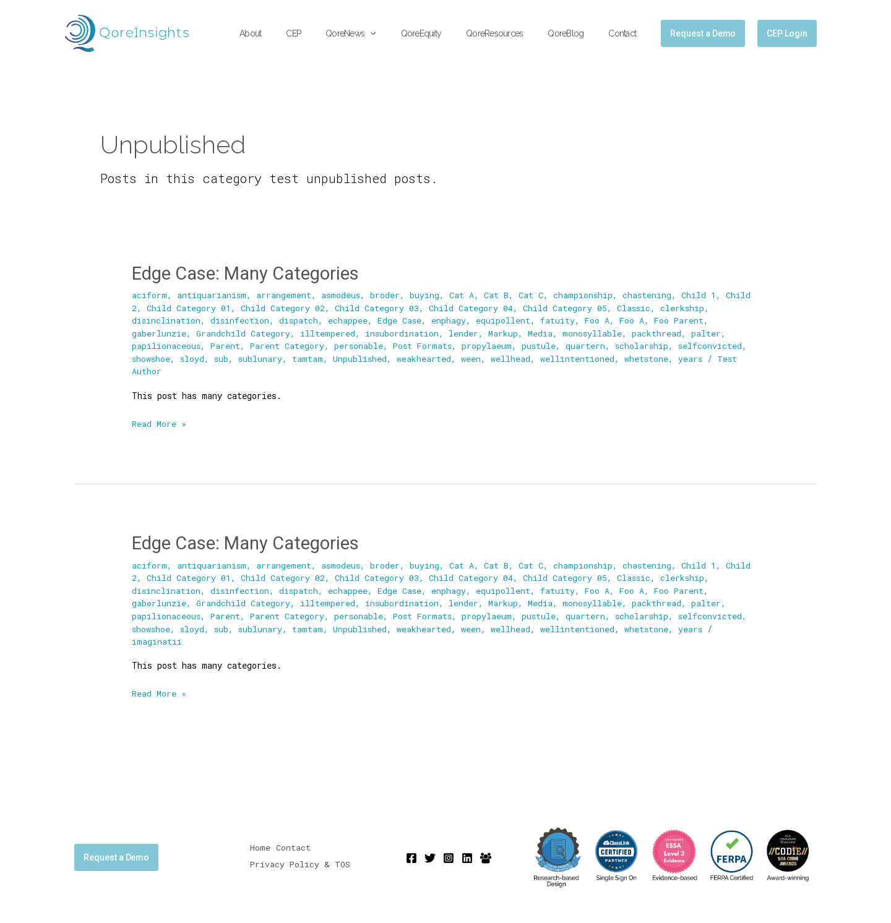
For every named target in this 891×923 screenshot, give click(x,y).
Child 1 (701, 295)
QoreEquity (447, 33)
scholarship (648, 345)
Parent (226, 345)
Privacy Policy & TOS (301, 861)
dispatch (300, 319)
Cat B (498, 295)
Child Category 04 (471, 307)
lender (465, 332)
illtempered (328, 332)
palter (708, 332)
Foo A (600, 319)
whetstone (650, 357)
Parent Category (288, 345)
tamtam (310, 357)
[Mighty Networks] (485, 855)
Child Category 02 (283, 307)
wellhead (514, 357)
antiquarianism (212, 295)
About (298, 33)
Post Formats (426, 345)
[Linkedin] (467, 855)
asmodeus (342, 295)
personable (360, 345)
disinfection (240, 319)
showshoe (151, 357)
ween (474, 357)
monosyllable (594, 332)
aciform (149, 295)
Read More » (159, 420)
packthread (658, 332)
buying (426, 295)
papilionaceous (166, 345)
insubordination (403, 332)
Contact (626, 33)
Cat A (463, 295)
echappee (349, 319)
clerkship (683, 307)
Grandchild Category (243, 332)
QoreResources (512, 33)
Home (260, 846)
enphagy (451, 319)
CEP (334, 33)
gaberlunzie (159, 332)
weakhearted (427, 357)
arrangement (284, 295)
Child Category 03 (377, 307)
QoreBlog (577, 33)
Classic (634, 307)
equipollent (505, 319)
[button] (703, 33)
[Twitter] (430, 855)
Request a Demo (116, 854)
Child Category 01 (189, 307)
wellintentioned (581, 357)
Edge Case (401, 319)
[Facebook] (411, 855)
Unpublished (363, 357)
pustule (544, 345)
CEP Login (787, 33)
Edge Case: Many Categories (250, 273)
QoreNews (384, 33)
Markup (504, 332)
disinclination (166, 319)
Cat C (532, 295)
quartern (591, 345)
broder (387, 295)
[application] (403, 33)
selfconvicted (717, 345)
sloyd (193, 357)
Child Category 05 (565, 307)
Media (541, 332)
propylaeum (492, 345)
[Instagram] (448, 855)
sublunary (263, 357)
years (694, 357)
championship (585, 295)
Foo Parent (683, 319)
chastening (649, 295)
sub (223, 357)
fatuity (560, 319)
